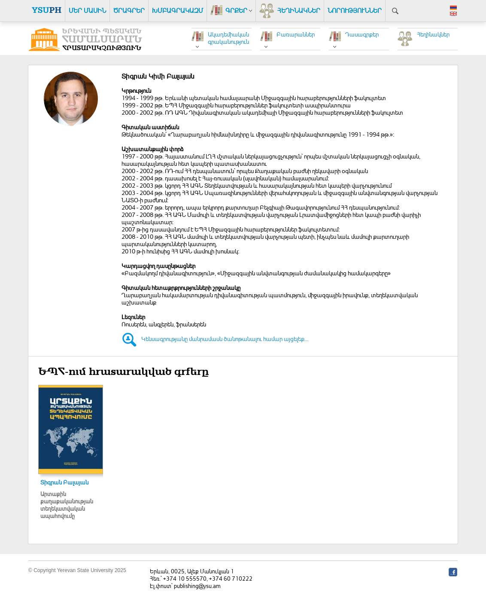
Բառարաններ (295, 34)
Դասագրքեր (362, 34)
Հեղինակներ (433, 34)
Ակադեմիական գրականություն (228, 37)
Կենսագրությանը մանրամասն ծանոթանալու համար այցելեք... (224, 338)
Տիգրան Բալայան (64, 482)
